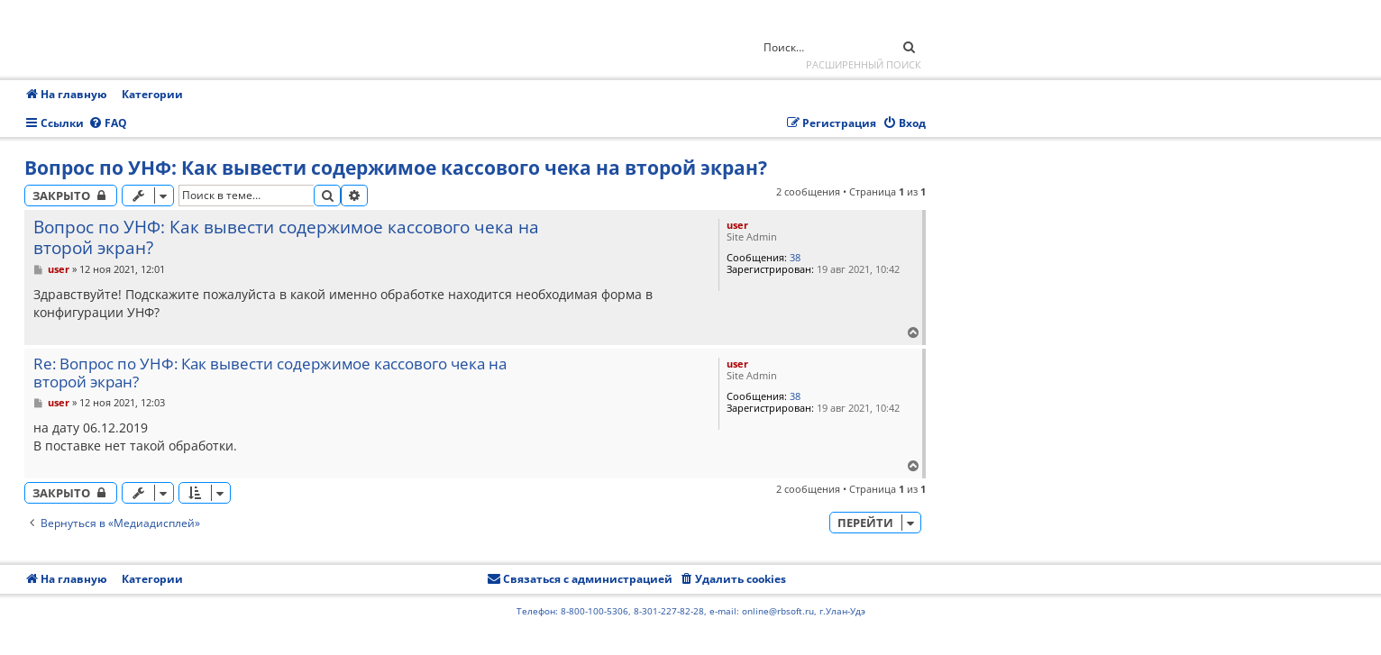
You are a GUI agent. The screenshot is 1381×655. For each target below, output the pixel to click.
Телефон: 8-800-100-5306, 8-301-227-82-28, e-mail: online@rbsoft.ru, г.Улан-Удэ (691, 611)
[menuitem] (107, 124)
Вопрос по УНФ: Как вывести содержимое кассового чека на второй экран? (395, 167)
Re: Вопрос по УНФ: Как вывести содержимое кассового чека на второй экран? (270, 373)
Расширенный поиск (863, 64)
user (737, 225)
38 (795, 257)
